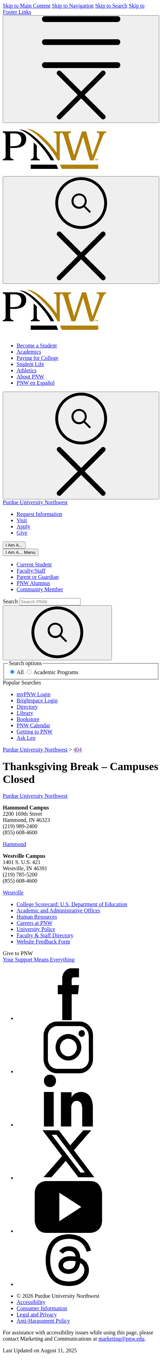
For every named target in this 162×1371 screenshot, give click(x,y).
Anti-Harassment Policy (43, 1321)
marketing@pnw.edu (121, 1339)
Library (25, 713)
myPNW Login (33, 694)
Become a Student (37, 345)
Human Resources (37, 917)
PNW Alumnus (33, 583)
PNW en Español (36, 383)
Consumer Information (42, 1308)
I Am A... (14, 545)
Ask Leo (26, 738)
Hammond (14, 844)
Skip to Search (111, 6)
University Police (36, 929)
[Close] (20, 552)
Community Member (40, 589)
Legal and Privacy (37, 1314)
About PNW (30, 377)
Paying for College (37, 358)
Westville (13, 892)
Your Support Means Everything (39, 959)
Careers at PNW (35, 923)
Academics (29, 352)
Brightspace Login (37, 700)
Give (22, 533)
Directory (27, 707)
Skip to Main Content (26, 6)
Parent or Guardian (38, 577)
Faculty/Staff (31, 571)
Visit (22, 520)
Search (10, 601)
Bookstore (28, 719)
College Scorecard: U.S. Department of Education (72, 904)
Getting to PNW (35, 732)
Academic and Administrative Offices (58, 910)
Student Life (30, 364)
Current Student (34, 564)
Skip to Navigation (73, 6)
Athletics (27, 370)
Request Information (39, 514)
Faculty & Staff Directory (45, 935)
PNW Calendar (33, 725)
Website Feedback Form (43, 942)
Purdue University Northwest (35, 502)
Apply (23, 526)
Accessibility (31, 1302)
